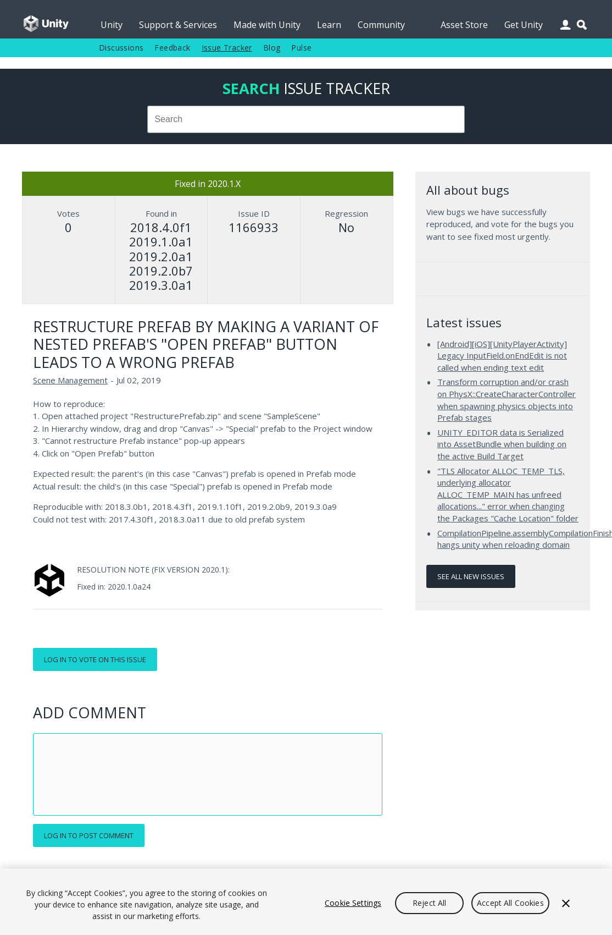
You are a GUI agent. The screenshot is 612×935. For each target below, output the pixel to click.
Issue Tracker (227, 47)
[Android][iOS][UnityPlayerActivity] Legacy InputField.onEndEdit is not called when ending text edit (502, 355)
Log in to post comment (88, 835)
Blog (272, 47)
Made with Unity (267, 25)
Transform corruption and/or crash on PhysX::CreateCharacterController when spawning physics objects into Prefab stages (506, 399)
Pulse (301, 47)
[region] (306, 901)
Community (381, 25)
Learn (329, 25)
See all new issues (470, 576)
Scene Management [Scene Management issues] (70, 380)
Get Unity (523, 25)
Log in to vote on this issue (95, 659)
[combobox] (306, 119)
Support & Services (178, 25)
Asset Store (464, 25)
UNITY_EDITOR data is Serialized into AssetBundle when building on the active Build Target (501, 444)
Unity (112, 25)
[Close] (565, 903)
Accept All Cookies (510, 903)
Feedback (172, 47)
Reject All (429, 903)
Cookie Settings (353, 903)
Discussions (121, 47)
